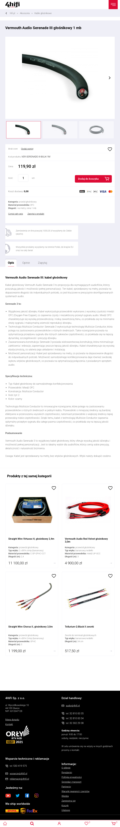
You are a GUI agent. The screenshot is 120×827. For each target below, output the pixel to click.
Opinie (29, 247)
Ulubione (109, 149)
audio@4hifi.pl (73, 690)
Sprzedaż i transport (71, 766)
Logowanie (59, 823)
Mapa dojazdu (12, 704)
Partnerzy (66, 771)
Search (32, 823)
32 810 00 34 (76, 702)
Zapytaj (46, 246)
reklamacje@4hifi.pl (19, 763)
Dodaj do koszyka (88, 178)
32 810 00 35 (76, 697)
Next (109, 78)
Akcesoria (25, 13)
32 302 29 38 (76, 707)
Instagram (36, 780)
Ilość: (10, 178)
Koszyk (65, 790)
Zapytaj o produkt (35, 214)
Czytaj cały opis (15, 214)
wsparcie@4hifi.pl (18, 757)
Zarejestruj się (69, 785)
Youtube (8, 780)
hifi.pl (12, 13)
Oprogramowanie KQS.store (13, 816)
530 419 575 (20, 750)
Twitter (18, 780)
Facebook (27, 780)
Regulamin (67, 757)
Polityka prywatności (72, 761)
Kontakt (9, 708)
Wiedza (65, 780)
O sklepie (66, 752)
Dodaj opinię (27, 149)
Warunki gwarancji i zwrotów (75, 775)
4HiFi (14, 4)
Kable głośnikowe (43, 13)
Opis (10, 246)
